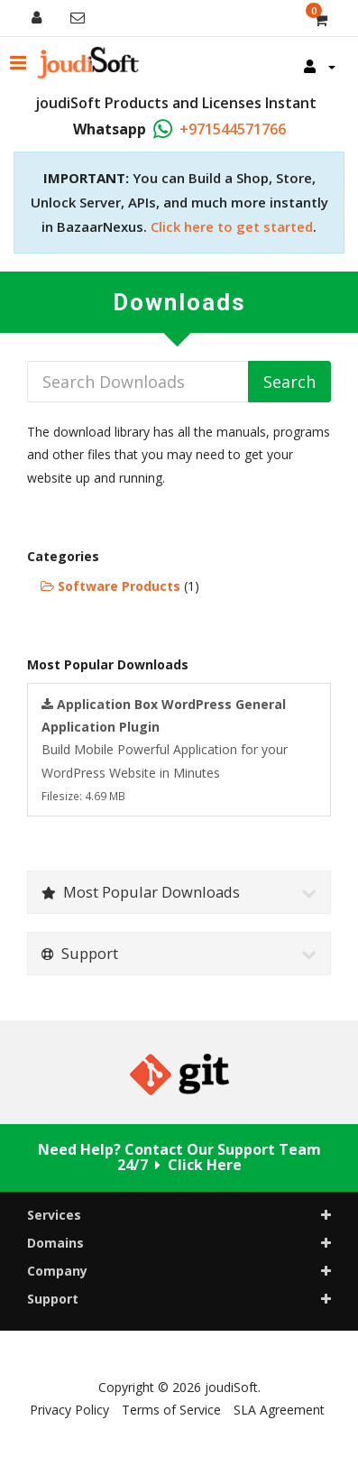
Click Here (205, 1165)
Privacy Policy (69, 1409)
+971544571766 (232, 129)
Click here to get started (232, 226)
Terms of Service (171, 1409)
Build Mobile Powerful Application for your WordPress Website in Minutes (164, 749)
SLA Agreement (279, 1409)
